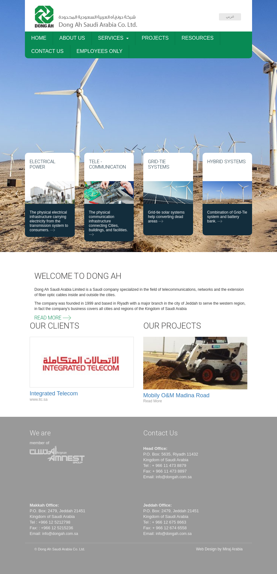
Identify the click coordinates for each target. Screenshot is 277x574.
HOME (38, 38)
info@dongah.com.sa (174, 477)
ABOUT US (72, 38)
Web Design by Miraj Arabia (219, 549)
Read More (52, 318)
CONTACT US (47, 51)
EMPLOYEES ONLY (100, 51)
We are (40, 433)
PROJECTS (155, 38)
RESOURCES (197, 38)
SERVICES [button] (113, 38)
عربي (230, 16)
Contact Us (160, 433)
